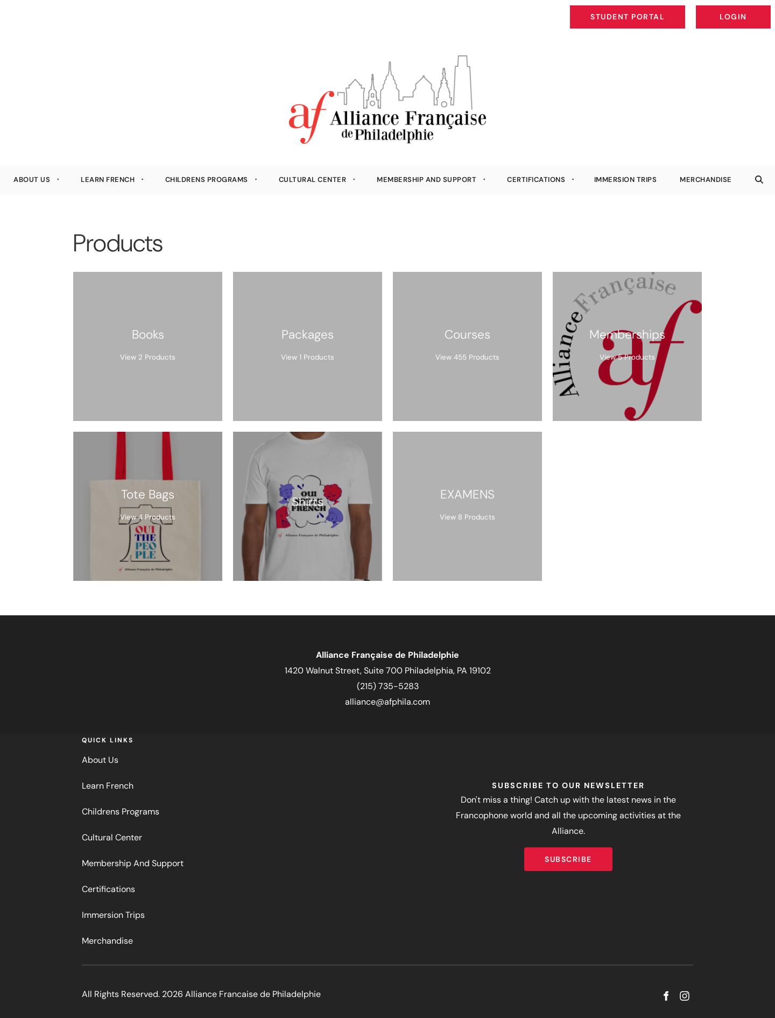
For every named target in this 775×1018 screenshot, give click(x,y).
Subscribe (568, 855)
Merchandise (706, 179)
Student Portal (652, 8)
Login (762, 8)
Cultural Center (313, 179)
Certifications (536, 179)
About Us (31, 179)
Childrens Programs (206, 179)
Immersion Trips (625, 179)
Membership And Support (426, 179)
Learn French (108, 179)
